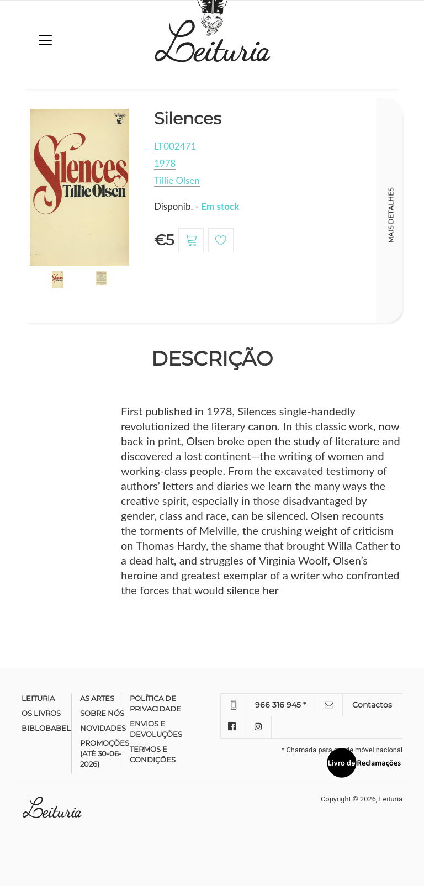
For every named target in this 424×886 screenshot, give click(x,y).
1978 (165, 163)
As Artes (97, 698)
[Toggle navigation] (45, 40)
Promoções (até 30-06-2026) (104, 753)
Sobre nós (102, 713)
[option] (79, 187)
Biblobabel (46, 728)
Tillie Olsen (177, 180)
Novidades (103, 728)
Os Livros (41, 713)
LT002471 (175, 146)
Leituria (38, 698)
